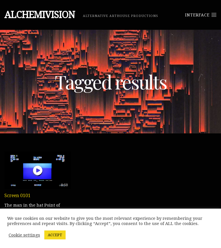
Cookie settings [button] (24, 235)
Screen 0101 (17, 195)
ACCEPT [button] (55, 235)
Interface (201, 14)
